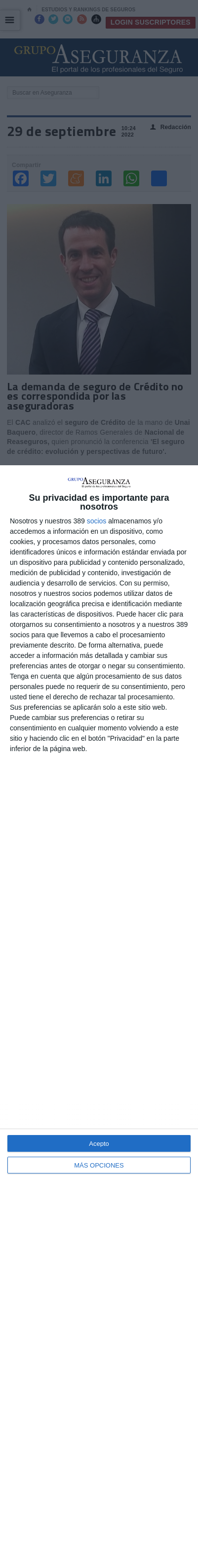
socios (97, 520)
